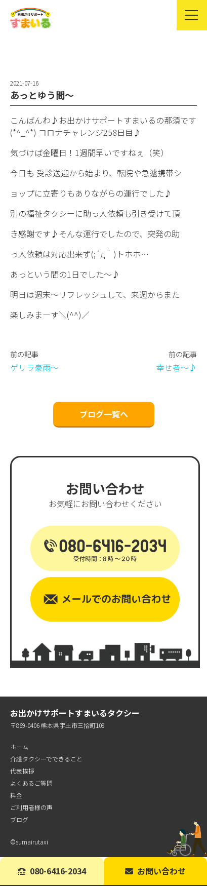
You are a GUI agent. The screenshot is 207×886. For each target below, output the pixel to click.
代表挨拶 (22, 770)
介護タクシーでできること (46, 758)
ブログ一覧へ (103, 414)
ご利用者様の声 (31, 807)
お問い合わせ (155, 871)
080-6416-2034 (52, 871)
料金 (16, 795)
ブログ (19, 819)
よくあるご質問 (31, 783)
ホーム (19, 746)
